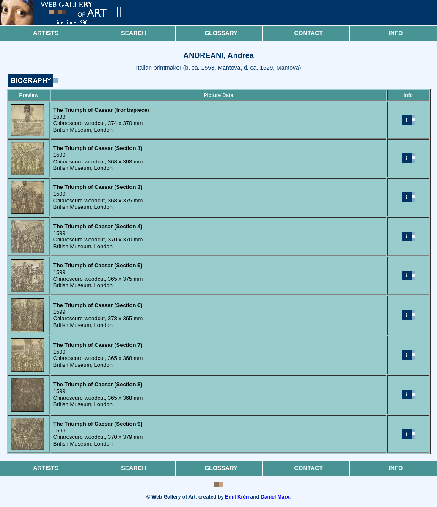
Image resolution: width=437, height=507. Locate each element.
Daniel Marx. (276, 497)
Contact (308, 33)
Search (133, 33)
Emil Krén (237, 497)
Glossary (220, 33)
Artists (45, 33)
